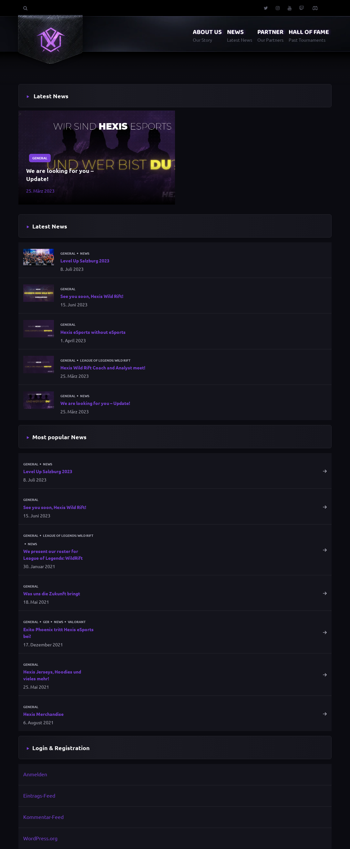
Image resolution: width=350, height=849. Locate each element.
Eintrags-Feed (39, 795)
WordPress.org (40, 838)
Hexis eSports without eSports (93, 332)
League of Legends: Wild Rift (105, 360)
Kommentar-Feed (43, 816)
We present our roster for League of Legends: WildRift (53, 554)
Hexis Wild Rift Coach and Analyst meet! (102, 367)
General (39, 157)
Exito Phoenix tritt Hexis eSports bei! (58, 632)
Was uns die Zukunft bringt (51, 594)
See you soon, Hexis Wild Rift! (91, 296)
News (84, 253)
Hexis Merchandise (43, 714)
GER (46, 622)
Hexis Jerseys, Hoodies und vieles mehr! (52, 675)
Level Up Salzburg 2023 (84, 260)
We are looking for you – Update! (60, 174)
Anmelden (35, 774)
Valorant (77, 622)
